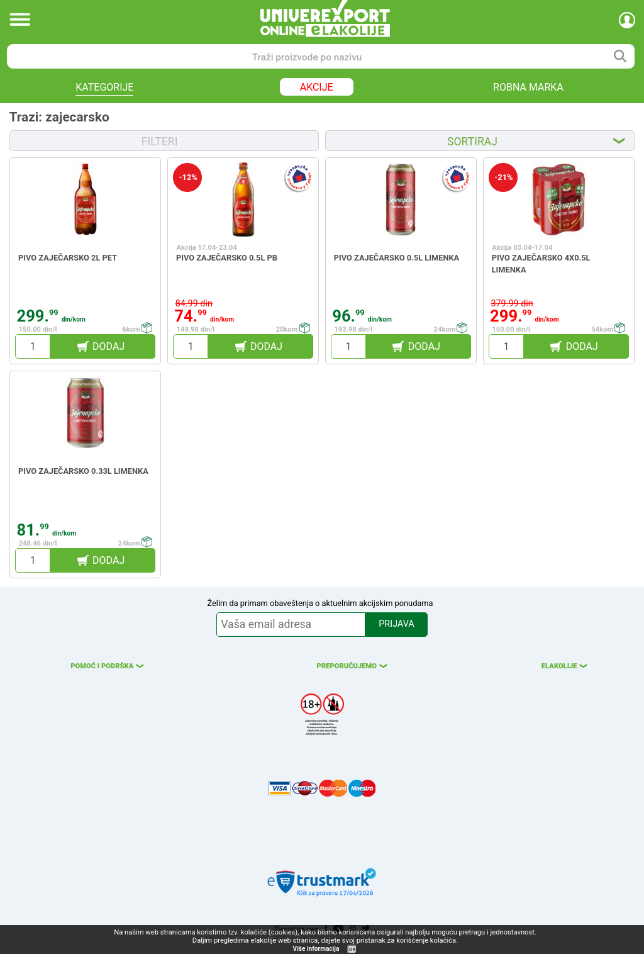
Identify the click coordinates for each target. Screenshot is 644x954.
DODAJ (108, 346)
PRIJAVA (396, 624)
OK (352, 949)
